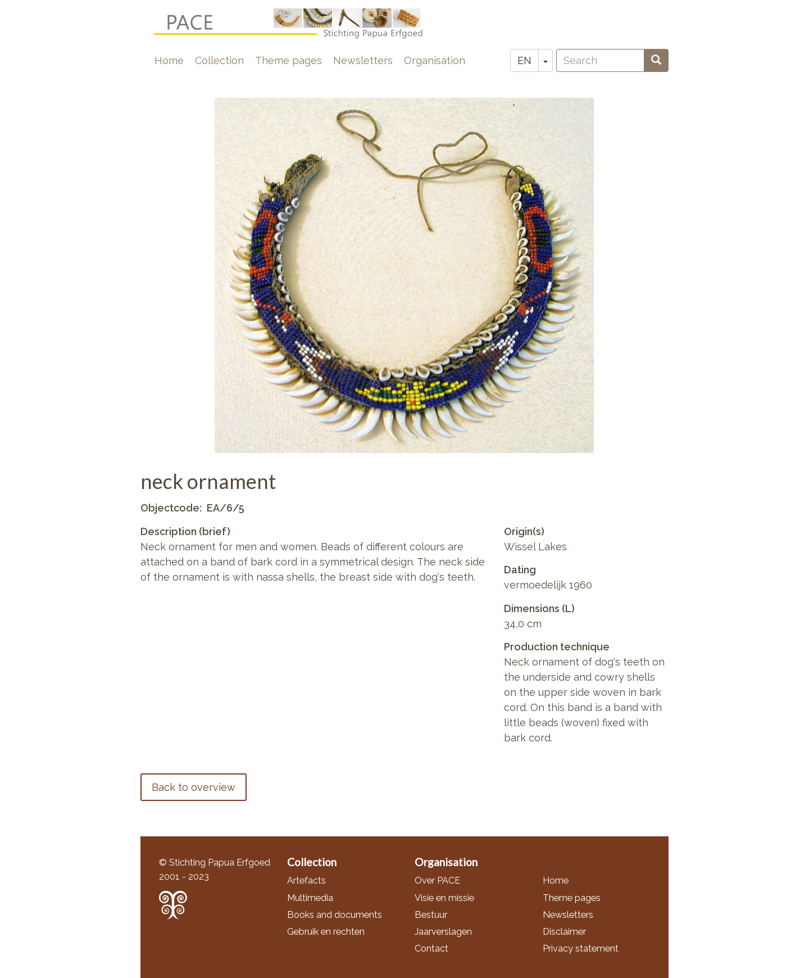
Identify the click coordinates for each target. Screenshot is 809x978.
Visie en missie (444, 898)
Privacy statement (581, 948)
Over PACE (437, 880)
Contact (431, 948)
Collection (219, 60)
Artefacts (306, 880)
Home (169, 60)
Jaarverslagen (443, 931)
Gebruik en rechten (326, 931)
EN (524, 60)
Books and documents (334, 914)
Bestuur (431, 914)
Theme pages (288, 60)
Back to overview (193, 787)
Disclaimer (564, 931)
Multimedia (310, 898)
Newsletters (363, 60)
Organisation (434, 60)
